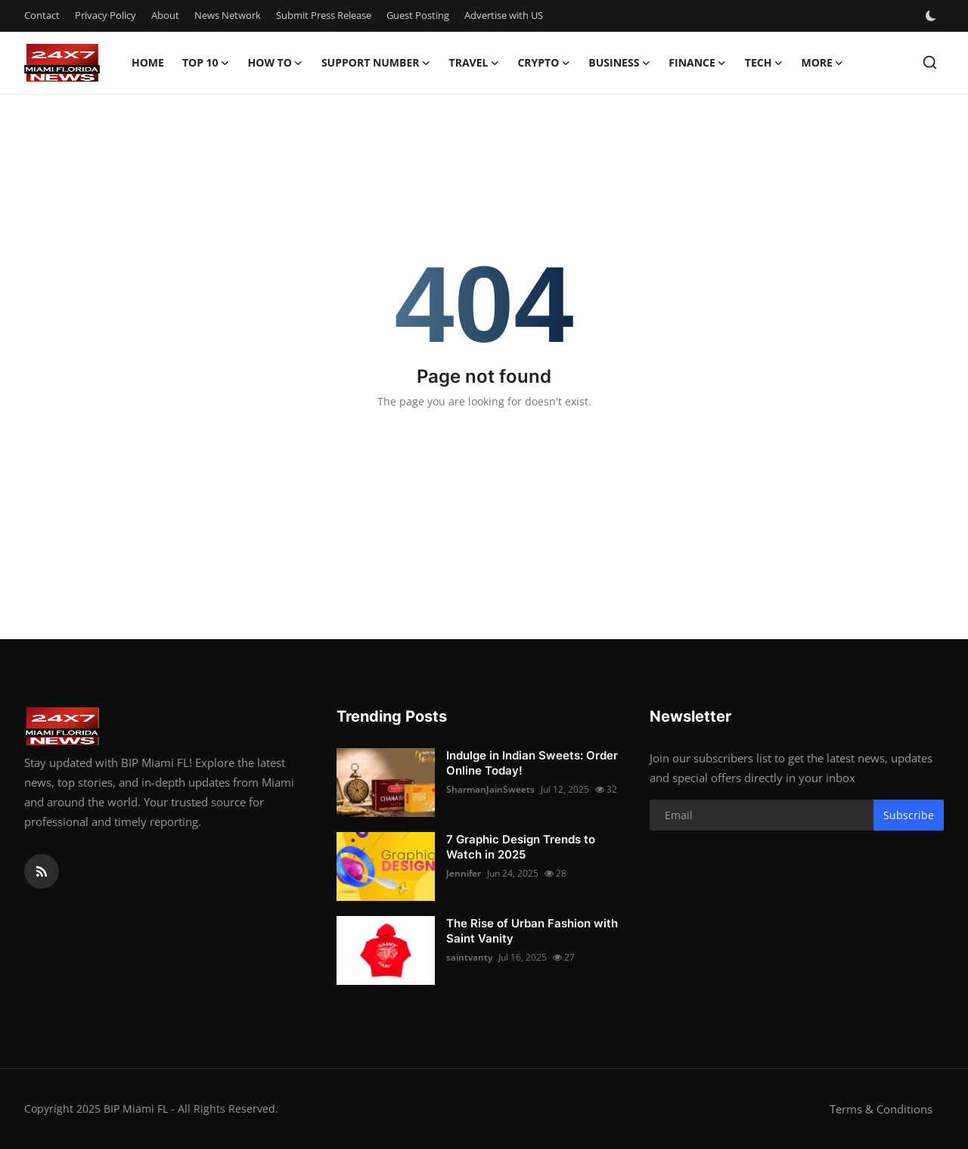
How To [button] (275, 63)
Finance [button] (698, 63)
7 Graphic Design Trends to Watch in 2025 (520, 847)
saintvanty (469, 957)
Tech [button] (764, 63)
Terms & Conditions (881, 1108)
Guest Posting (417, 15)
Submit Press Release (323, 15)
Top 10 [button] (206, 63)
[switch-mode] (932, 16)
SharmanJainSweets (490, 789)
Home (148, 62)
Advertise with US (503, 15)
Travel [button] (474, 63)
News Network (227, 15)
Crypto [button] (543, 63)
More (822, 63)
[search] (930, 62)
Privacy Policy (105, 15)
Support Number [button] (376, 63)
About (165, 15)
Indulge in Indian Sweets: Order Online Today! (532, 763)
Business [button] (619, 63)
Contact (42, 15)
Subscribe (908, 815)
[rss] (41, 871)
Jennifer (463, 873)
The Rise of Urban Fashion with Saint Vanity (532, 931)
